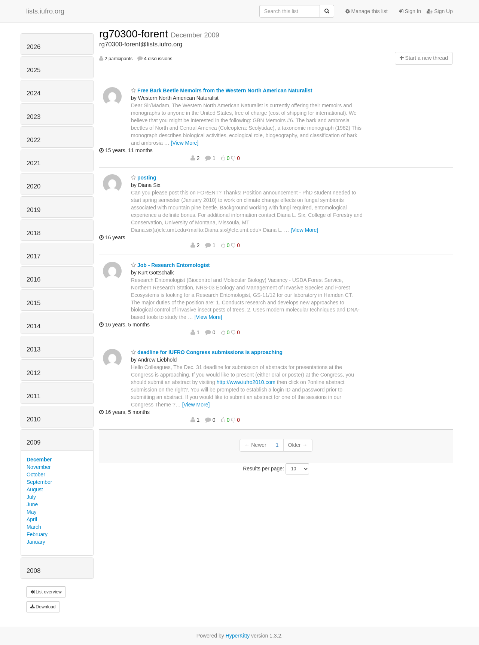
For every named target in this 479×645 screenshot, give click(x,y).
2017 (33, 256)
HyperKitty (238, 636)
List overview (46, 592)
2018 (33, 233)
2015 (33, 303)
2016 (33, 279)
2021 (33, 163)
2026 (33, 46)
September (39, 482)
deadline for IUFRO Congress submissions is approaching (207, 352)
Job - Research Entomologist (170, 265)
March (34, 527)
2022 (33, 140)
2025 (33, 70)
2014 (33, 326)
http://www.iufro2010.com (246, 382)
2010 (33, 419)
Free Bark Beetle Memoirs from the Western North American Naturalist (221, 90)
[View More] (185, 143)
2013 (33, 349)
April (32, 519)
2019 (33, 210)
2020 (33, 186)
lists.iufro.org (45, 11)
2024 (33, 93)
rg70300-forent (135, 34)
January (36, 542)
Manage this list (366, 11)
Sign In (410, 11)
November (39, 467)
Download (43, 606)
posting (143, 178)
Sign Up (440, 11)
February (37, 534)
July (31, 497)
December (39, 460)
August (35, 489)
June (32, 504)
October (36, 474)
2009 (33, 442)
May (31, 512)
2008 (33, 570)
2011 (33, 396)
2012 (33, 373)
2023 (33, 116)
